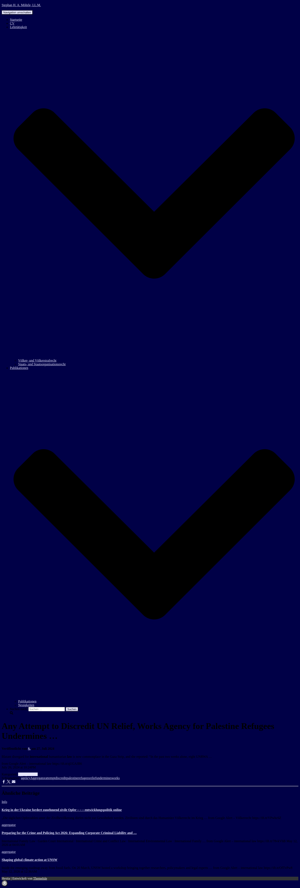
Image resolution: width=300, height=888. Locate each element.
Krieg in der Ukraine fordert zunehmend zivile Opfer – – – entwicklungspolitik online (62, 810)
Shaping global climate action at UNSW (29, 859)
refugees (83, 778)
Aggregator (37, 778)
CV (12, 23)
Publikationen (27, 701)
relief (92, 778)
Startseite (16, 19)
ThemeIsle (40, 878)
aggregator (25, 774)
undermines (104, 778)
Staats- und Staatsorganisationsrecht (42, 364)
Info (35, 774)
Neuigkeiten (26, 705)
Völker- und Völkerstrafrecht (37, 360)
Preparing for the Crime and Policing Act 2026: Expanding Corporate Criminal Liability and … (69, 833)
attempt (50, 778)
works (116, 778)
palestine (72, 778)
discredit (61, 778)
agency (25, 778)
